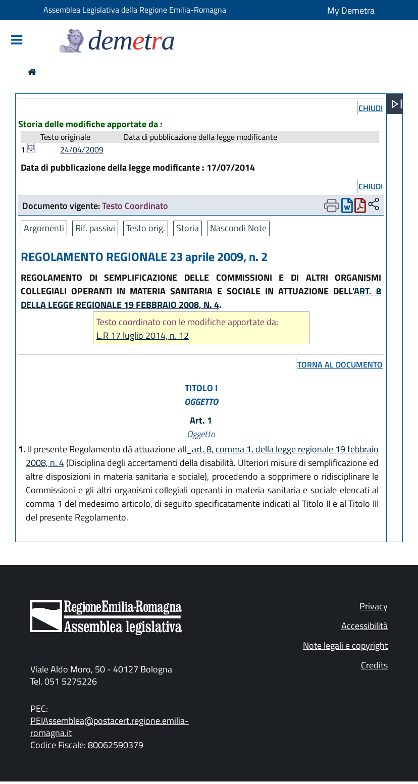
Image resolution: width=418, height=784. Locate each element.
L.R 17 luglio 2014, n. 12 (142, 335)
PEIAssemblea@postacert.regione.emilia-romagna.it (109, 727)
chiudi (370, 108)
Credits (374, 665)
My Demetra (351, 10)
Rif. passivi (95, 228)
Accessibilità (364, 626)
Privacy (373, 606)
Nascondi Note (238, 228)
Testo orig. (145, 228)
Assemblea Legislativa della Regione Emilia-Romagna (134, 10)
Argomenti (44, 228)
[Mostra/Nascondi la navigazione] (16, 40)
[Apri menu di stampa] (331, 205)
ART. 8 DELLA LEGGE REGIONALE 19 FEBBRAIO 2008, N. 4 (201, 297)
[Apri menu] (397, 104)
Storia (187, 228)
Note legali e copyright (345, 645)
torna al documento (340, 364)
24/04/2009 (81, 149)
